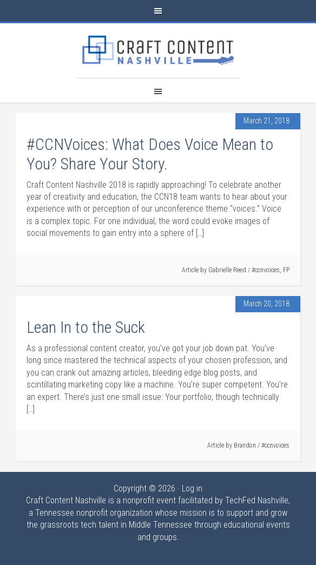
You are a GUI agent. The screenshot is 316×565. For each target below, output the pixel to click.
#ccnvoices (266, 270)
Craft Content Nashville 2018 (158, 50)
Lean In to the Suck (86, 327)
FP (286, 270)
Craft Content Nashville (66, 500)
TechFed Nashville (256, 500)
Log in (192, 488)
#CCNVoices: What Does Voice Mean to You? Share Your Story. (150, 154)
